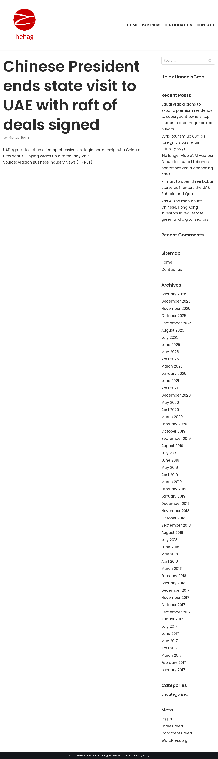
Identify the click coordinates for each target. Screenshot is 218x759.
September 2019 (176, 438)
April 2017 (169, 648)
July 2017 (169, 626)
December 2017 (175, 590)
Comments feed (176, 733)
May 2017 (169, 640)
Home (132, 25)
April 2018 (169, 561)
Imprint (128, 755)
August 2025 (172, 330)
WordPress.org (174, 740)
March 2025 (172, 366)
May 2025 (170, 351)
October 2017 (173, 604)
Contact (205, 25)
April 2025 (170, 359)
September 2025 (176, 323)
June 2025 (170, 344)
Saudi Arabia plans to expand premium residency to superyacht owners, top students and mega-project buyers (187, 117)
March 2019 (171, 481)
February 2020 (174, 424)
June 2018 (170, 547)
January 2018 (173, 583)
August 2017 (172, 619)
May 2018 (169, 554)
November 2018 (175, 510)
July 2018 (169, 539)
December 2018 (175, 503)
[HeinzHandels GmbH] (24, 25)
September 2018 (176, 525)
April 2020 (170, 409)
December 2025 (176, 301)
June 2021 (170, 380)
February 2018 (173, 575)
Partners (151, 25)
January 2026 (173, 294)
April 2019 (169, 474)
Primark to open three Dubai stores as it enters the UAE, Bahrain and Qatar (187, 187)
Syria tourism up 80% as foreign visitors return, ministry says (183, 142)
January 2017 (173, 669)
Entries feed (172, 726)
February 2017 (173, 662)
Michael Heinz (19, 137)
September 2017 (176, 612)
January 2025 (173, 373)
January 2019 (173, 496)
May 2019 (169, 467)
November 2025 (175, 308)
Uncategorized (174, 694)
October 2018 (173, 518)
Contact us (171, 269)
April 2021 (169, 388)
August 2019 (172, 445)
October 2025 (173, 315)
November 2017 (175, 597)
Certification (178, 25)
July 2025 (169, 337)
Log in (166, 718)
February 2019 (173, 489)
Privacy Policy (141, 755)
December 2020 (176, 395)
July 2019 (169, 453)
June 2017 (170, 633)
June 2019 (170, 460)
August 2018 (172, 532)
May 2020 (170, 402)
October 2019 (173, 431)
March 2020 (172, 416)
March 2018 (171, 568)
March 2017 (171, 655)
